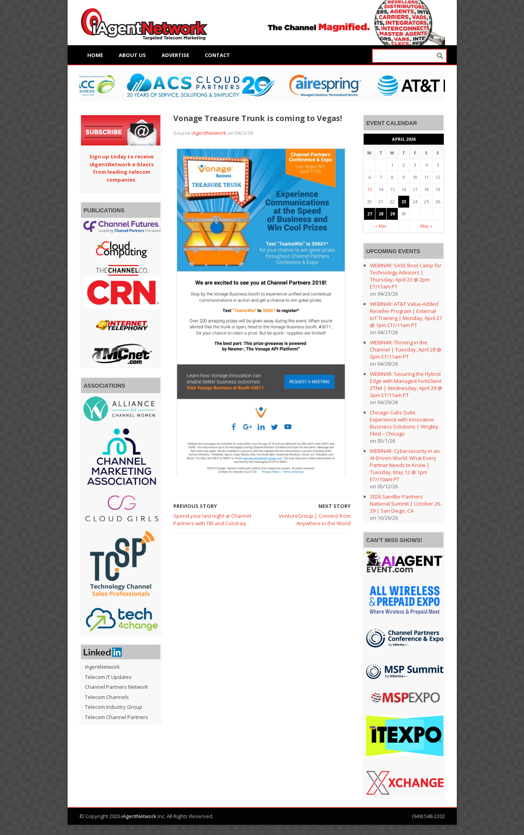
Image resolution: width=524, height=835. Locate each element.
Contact (217, 55)
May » (426, 226)
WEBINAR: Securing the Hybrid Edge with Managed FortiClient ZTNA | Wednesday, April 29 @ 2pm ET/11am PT (406, 384)
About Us (132, 55)
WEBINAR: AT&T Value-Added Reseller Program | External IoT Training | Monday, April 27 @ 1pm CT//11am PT (406, 314)
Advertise (175, 55)
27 (369, 214)
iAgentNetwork (208, 132)
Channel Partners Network (116, 686)
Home (95, 55)
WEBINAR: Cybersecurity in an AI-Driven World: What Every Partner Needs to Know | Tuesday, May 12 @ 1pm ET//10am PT (405, 465)
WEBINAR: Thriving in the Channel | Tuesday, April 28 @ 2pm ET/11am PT (405, 349)
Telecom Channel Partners (116, 717)
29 (392, 214)
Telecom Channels (107, 697)
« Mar (381, 226)
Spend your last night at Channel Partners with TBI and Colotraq (212, 519)
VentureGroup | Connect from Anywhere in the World (315, 519)
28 (381, 214)
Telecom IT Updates (108, 677)
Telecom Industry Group (113, 706)
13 (369, 189)
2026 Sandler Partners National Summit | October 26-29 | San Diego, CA (405, 503)
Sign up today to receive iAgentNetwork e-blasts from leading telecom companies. (121, 168)
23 (403, 201)
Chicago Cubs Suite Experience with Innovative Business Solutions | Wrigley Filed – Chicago (404, 423)
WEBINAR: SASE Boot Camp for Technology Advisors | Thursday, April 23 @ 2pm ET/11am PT (405, 276)
